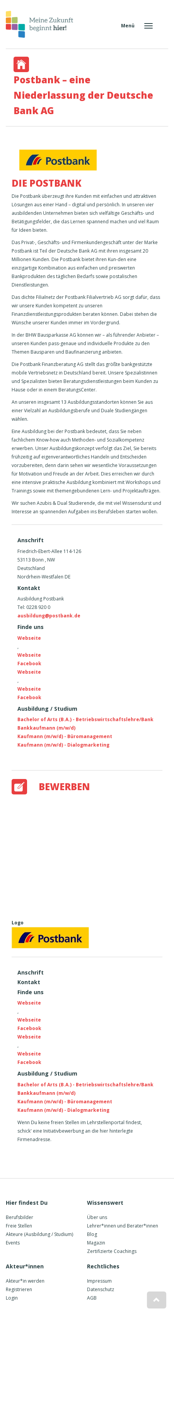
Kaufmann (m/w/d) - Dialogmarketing (63, 745)
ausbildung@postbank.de (48, 615)
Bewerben (64, 786)
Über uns (97, 1217)
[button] (156, 1300)
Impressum (99, 1281)
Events (13, 1242)
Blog (92, 1234)
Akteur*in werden (25, 1281)
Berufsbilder (19, 1217)
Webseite (29, 638)
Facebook (29, 663)
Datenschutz (100, 1289)
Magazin (96, 1242)
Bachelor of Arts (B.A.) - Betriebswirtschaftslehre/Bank (85, 719)
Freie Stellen (19, 1225)
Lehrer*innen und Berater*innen (122, 1225)
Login (12, 1298)
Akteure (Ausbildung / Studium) (39, 1234)
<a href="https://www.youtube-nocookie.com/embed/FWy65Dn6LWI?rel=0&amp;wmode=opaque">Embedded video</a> (93, 855)
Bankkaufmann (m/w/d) (46, 728)
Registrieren (19, 1289)
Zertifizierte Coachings (111, 1251)
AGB (92, 1298)
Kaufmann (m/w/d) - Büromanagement (64, 736)
